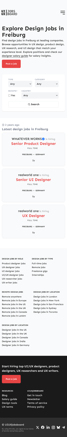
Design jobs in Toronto (45, 312)
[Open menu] (63, 13)
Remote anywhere (11, 296)
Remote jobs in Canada (14, 312)
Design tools (9, 402)
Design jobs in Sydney (44, 308)
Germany (40, 154)
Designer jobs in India (13, 341)
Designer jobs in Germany (15, 345)
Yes (11, 95)
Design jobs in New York (46, 300)
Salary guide (9, 399)
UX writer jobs (9, 282)
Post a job (11, 63)
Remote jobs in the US (13, 304)
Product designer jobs (13, 263)
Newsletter (33, 399)
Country (26, 91)
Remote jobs (38, 267)
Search (33, 104)
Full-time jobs (39, 263)
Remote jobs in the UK (14, 308)
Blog (4, 395)
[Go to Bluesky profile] (58, 427)
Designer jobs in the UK (14, 333)
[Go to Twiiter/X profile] (37, 427)
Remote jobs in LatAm (14, 315)
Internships (38, 275)
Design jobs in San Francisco (48, 304)
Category (40, 79)
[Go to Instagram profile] (53, 427)
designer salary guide (15, 55)
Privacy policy (35, 406)
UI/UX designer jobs (13, 275)
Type (10, 79)
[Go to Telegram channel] (63, 427)
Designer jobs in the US (14, 330)
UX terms (7, 406)
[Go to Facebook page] (42, 427)
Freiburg (27, 154)
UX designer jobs (11, 267)
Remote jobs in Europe (14, 300)
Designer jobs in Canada (15, 337)
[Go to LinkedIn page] (48, 427)
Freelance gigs (39, 271)
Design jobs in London (45, 296)
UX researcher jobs (12, 278)
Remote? (12, 91)
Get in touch (34, 395)
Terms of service (37, 402)
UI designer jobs (11, 271)
